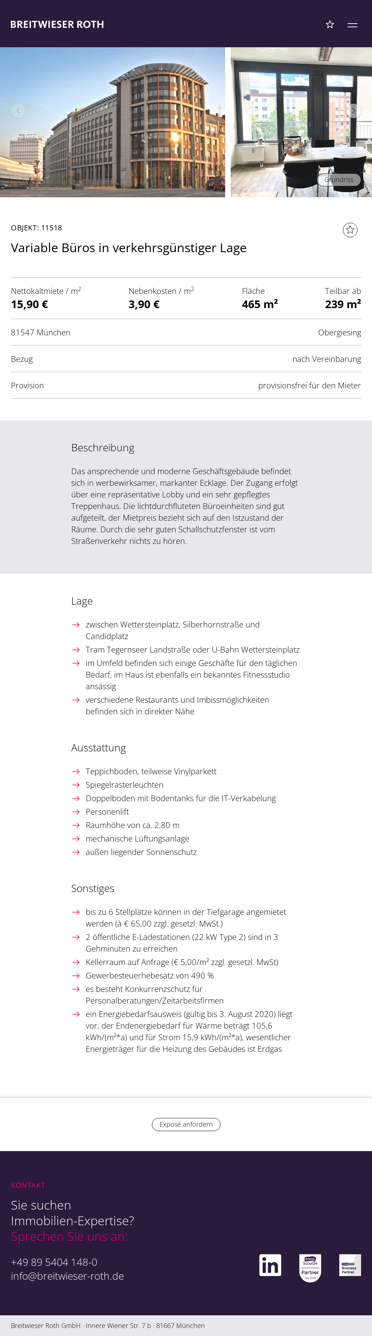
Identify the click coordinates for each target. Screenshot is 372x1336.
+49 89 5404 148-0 (54, 1262)
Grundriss (338, 179)
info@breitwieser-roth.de (67, 1276)
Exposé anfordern (186, 1124)
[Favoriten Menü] (330, 24)
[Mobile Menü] (352, 24)
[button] (354, 111)
